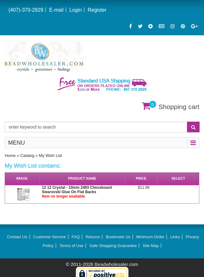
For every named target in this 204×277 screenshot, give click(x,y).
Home (10, 155)
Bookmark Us (118, 236)
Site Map (151, 245)
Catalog (27, 155)
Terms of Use (72, 245)
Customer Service (49, 236)
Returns (93, 236)
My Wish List (50, 155)
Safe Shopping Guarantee (113, 245)
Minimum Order (150, 236)
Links (175, 236)
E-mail (56, 10)
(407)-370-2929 (25, 10)
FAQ (75, 236)
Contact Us (17, 236)
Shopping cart (178, 106)
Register (97, 10)
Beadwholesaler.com (116, 264)
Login (75, 10)
